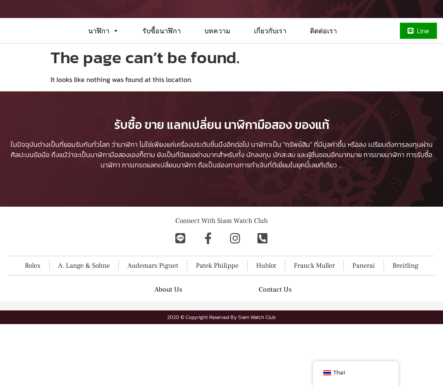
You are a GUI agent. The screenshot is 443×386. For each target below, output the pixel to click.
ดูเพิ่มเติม (221, 244)
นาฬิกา (103, 61)
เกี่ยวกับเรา (270, 61)
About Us (168, 348)
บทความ (217, 61)
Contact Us (275, 348)
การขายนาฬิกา (384, 213)
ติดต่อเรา (323, 61)
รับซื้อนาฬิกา (161, 61)
